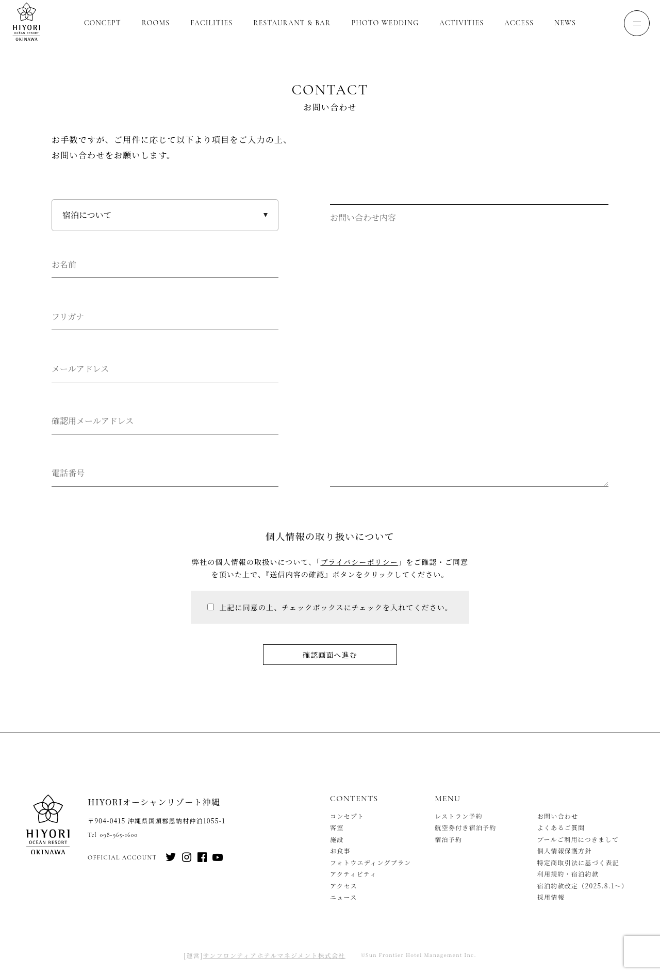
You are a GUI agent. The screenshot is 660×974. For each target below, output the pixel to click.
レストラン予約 (459, 815)
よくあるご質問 (561, 827)
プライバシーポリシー (359, 562)
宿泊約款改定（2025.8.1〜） (583, 885)
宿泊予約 (448, 839)
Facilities (211, 23)
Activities (461, 23)
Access (519, 23)
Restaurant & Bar (292, 23)
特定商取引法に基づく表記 (578, 862)
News (565, 23)
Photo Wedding (385, 23)
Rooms (156, 23)
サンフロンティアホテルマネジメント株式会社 (274, 955)
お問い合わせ (558, 815)
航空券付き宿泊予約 (466, 827)
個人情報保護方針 (564, 850)
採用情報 (551, 896)
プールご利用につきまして (578, 839)
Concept (102, 23)
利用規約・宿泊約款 (568, 873)
